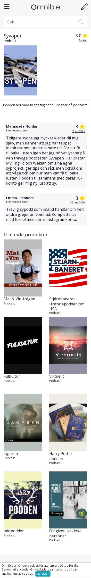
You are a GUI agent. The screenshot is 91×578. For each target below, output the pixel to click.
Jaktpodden (14, 531)
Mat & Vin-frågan (19, 299)
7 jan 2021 (78, 131)
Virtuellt (56, 376)
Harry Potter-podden (61, 456)
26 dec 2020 (77, 202)
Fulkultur (12, 376)
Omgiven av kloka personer (65, 533)
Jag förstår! (43, 573)
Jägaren (11, 453)
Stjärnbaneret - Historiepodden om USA (66, 303)
